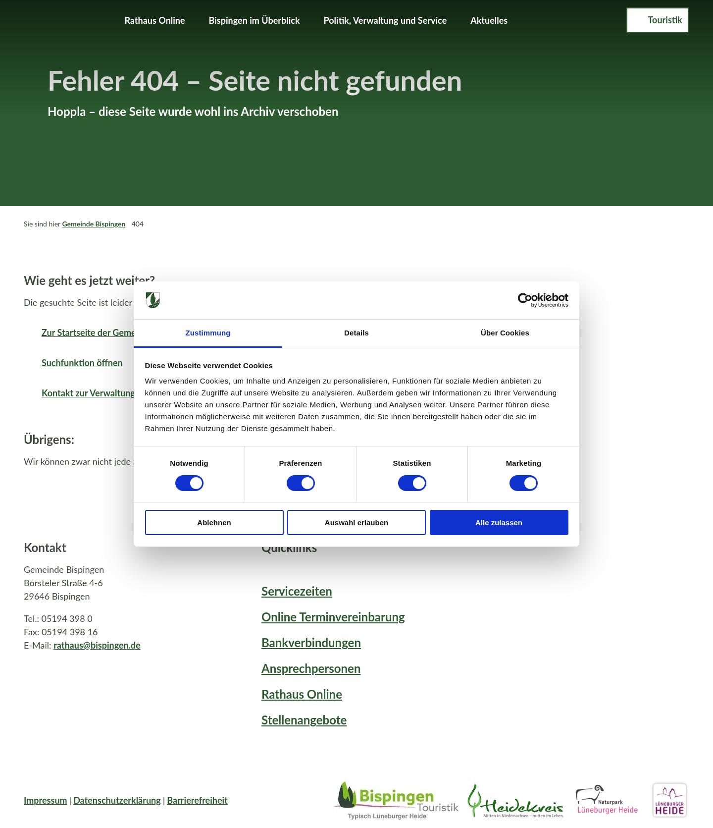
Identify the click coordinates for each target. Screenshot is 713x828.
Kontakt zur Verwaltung (88, 392)
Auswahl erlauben (356, 522)
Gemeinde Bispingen (93, 224)
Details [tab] (356, 333)
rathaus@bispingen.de (97, 644)
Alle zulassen (498, 522)
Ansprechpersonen (310, 668)
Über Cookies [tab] (505, 333)
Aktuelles (489, 20)
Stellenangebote (304, 720)
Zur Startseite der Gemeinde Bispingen (118, 332)
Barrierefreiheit (197, 800)
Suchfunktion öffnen (82, 362)
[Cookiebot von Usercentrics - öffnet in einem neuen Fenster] (525, 300)
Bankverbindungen (311, 642)
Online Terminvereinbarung (333, 616)
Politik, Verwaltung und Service (385, 20)
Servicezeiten (296, 591)
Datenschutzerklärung (117, 800)
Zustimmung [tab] (208, 333)
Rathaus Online (154, 20)
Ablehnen (214, 522)
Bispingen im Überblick (254, 20)
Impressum (45, 800)
